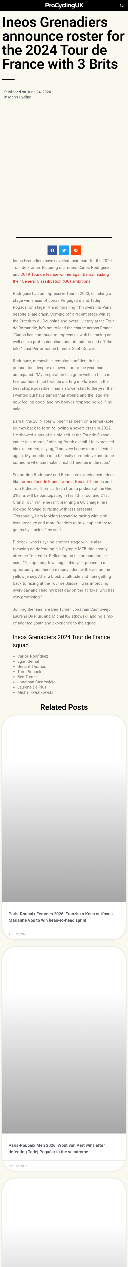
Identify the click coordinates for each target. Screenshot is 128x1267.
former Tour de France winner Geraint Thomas (62, 441)
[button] (52, 210)
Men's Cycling (19, 97)
